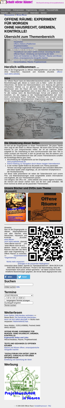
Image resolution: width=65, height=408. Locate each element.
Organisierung (31, 10)
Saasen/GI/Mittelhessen (19, 13)
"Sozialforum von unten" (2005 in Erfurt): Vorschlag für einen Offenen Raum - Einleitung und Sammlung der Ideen (37, 53)
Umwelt (42, 10)
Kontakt (37, 406)
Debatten (4, 13)
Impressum (43, 406)
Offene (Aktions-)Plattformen (25, 44)
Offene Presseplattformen (24, 48)
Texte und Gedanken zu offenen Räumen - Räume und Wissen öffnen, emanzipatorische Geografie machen (38, 57)
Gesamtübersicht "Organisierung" (15, 257)
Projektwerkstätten (21, 46)
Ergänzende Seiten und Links (16, 338)
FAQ (49, 406)
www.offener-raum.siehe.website (11, 241)
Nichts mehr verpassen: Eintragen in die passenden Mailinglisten (27, 263)
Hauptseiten (18, 42)
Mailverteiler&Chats (20, 321)
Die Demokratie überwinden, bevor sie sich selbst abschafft (20, 318)
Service (44, 13)
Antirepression (18, 10)
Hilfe (18, 287)
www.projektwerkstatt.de (16, 162)
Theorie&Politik (52, 10)
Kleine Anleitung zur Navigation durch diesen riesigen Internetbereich (33, 164)
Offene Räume (22, 15)
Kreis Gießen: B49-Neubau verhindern (19, 315)
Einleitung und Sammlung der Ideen (18, 360)
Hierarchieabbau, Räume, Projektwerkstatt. (30, 62)
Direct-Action (6, 10)
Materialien (34, 13)
